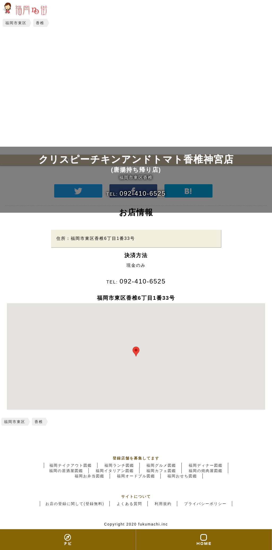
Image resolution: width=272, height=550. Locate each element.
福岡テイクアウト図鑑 (70, 465)
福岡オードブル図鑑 (136, 476)
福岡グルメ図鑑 (161, 465)
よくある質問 (129, 504)
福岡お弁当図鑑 (89, 476)
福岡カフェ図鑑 (161, 471)
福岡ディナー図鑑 (206, 465)
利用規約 (163, 504)
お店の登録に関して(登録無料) (74, 504)
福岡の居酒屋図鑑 (66, 471)
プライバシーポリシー (205, 504)
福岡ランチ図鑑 (119, 465)
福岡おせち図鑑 (182, 476)
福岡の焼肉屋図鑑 (206, 471)
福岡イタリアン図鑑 (115, 471)
